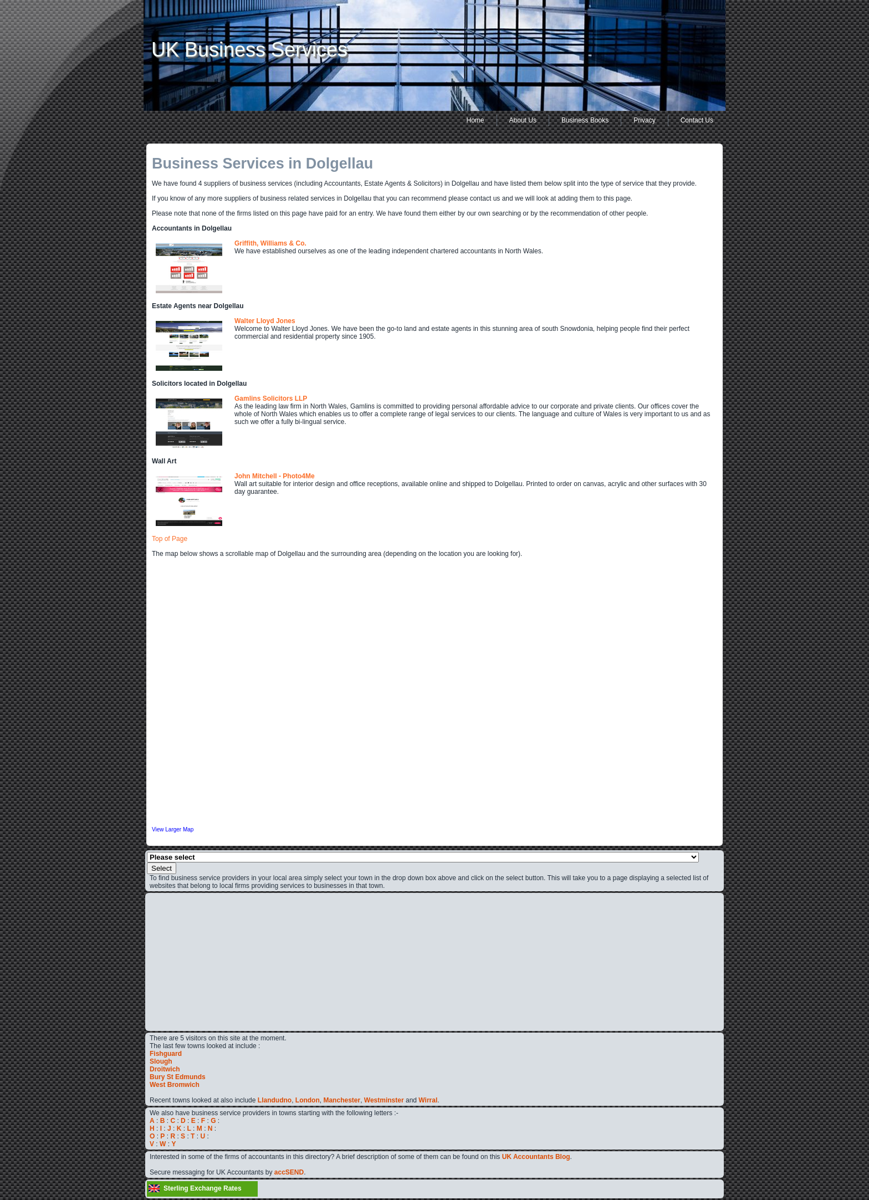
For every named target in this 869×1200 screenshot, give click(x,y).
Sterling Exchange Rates (202, 1188)
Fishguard (166, 1054)
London (307, 1100)
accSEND (289, 1172)
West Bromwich (175, 1085)
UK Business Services (249, 49)
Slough (161, 1061)
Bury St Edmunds (178, 1077)
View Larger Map (172, 829)
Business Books (585, 120)
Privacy (644, 120)
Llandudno (275, 1100)
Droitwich (165, 1069)
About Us (522, 120)
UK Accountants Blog (536, 1157)
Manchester (341, 1100)
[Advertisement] (183, 961)
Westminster (384, 1100)
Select (161, 868)
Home (475, 120)
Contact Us (697, 120)
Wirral (427, 1100)
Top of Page (169, 539)
